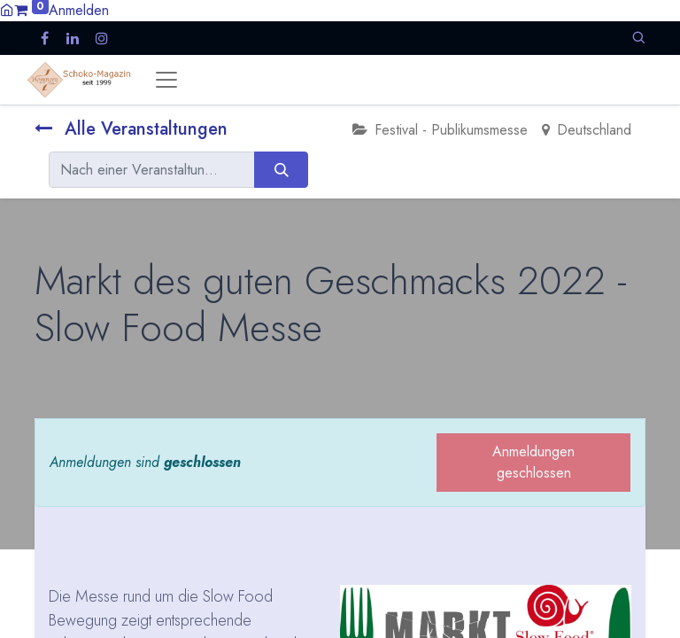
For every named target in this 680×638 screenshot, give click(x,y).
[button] (638, 37)
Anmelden (79, 10)
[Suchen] (281, 169)
